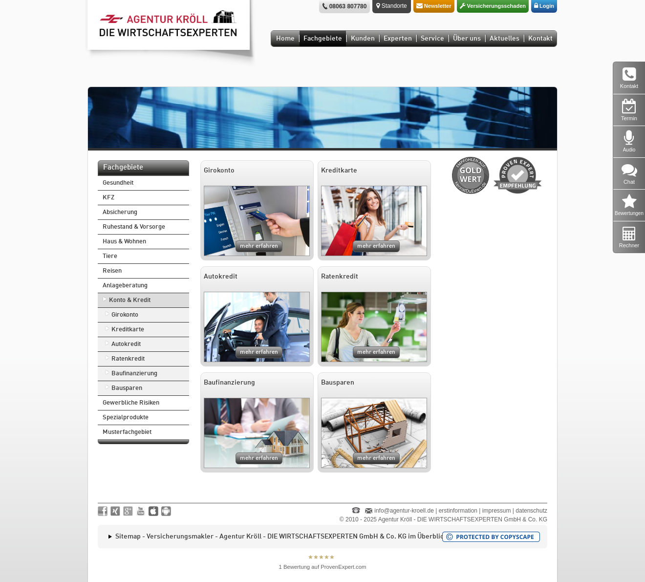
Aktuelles (504, 38)
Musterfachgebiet (127, 432)
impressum (496, 510)
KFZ (108, 197)
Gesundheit (118, 183)
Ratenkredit (128, 359)
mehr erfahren (259, 246)
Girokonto (124, 315)
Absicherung (120, 212)
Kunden (363, 38)
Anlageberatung (125, 285)
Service (432, 38)
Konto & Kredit (129, 300)
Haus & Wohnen (124, 241)
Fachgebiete (322, 38)
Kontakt (540, 38)
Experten (398, 38)
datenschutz (531, 510)
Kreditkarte (127, 329)
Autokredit (126, 344)
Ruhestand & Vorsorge (134, 227)
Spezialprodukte (126, 417)
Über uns (467, 38)
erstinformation (458, 510)
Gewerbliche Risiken (131, 403)
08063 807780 (348, 6)
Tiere (110, 256)
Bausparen (126, 388)
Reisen (112, 271)
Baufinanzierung (134, 373)
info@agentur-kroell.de (404, 510)
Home (285, 38)
